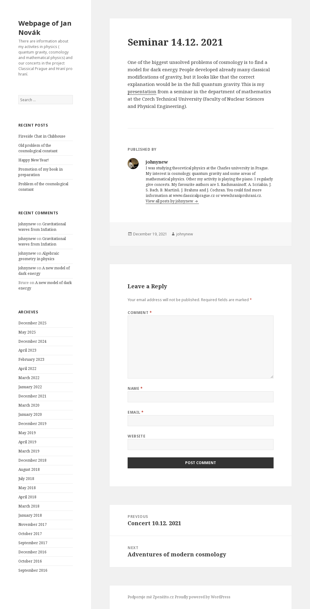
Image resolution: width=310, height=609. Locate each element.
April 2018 (27, 497)
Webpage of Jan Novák (45, 27)
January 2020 (30, 414)
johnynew (27, 224)
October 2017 (30, 533)
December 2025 (32, 323)
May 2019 (27, 432)
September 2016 (32, 570)
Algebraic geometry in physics (38, 256)
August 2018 (29, 469)
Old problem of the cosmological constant (38, 148)
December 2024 (32, 341)
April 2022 (27, 368)
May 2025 (27, 332)
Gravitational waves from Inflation (42, 226)
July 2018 (26, 478)
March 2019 (28, 451)
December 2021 (32, 396)
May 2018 (27, 487)
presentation (142, 91)
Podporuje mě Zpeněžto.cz (151, 597)
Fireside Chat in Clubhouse (41, 136)
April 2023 (27, 350)
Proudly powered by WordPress (202, 597)
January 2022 (30, 386)
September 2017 (32, 542)
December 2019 (32, 423)
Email (136, 412)
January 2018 (30, 515)
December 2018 (32, 460)
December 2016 (32, 552)
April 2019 (27, 442)
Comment (140, 312)
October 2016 (30, 561)
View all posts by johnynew (170, 201)
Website (136, 436)
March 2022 (28, 377)
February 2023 (31, 359)
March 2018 (28, 506)
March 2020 (28, 405)
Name (135, 388)
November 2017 (32, 524)
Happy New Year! (33, 160)
